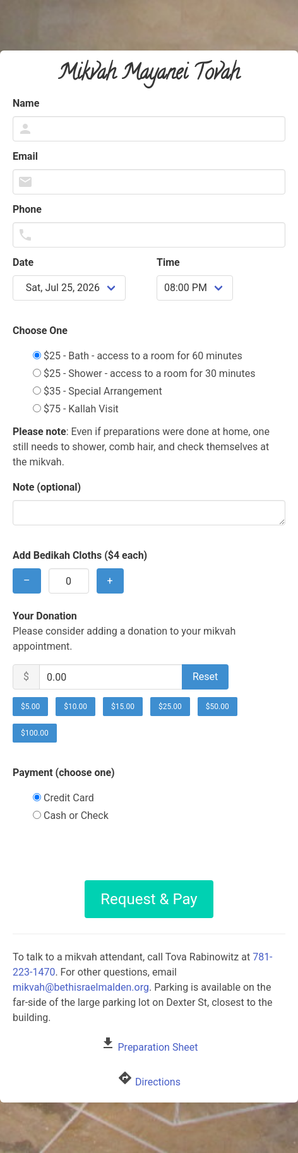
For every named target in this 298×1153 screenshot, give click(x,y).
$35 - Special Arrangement (97, 391)
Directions (158, 1082)
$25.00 (170, 706)
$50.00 (217, 706)
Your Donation (45, 616)
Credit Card (63, 798)
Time (168, 262)
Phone (27, 209)
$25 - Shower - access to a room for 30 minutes (144, 373)
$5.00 (30, 706)
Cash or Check (71, 815)
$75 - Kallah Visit (76, 409)
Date (23, 262)
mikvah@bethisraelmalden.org (81, 987)
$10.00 (75, 706)
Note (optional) (47, 487)
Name (26, 103)
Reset (205, 677)
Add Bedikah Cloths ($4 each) (80, 555)
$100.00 (35, 733)
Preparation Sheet (158, 1047)
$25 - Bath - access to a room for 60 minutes (137, 356)
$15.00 (122, 706)
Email (25, 156)
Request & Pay (148, 899)
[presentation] (149, 855)
